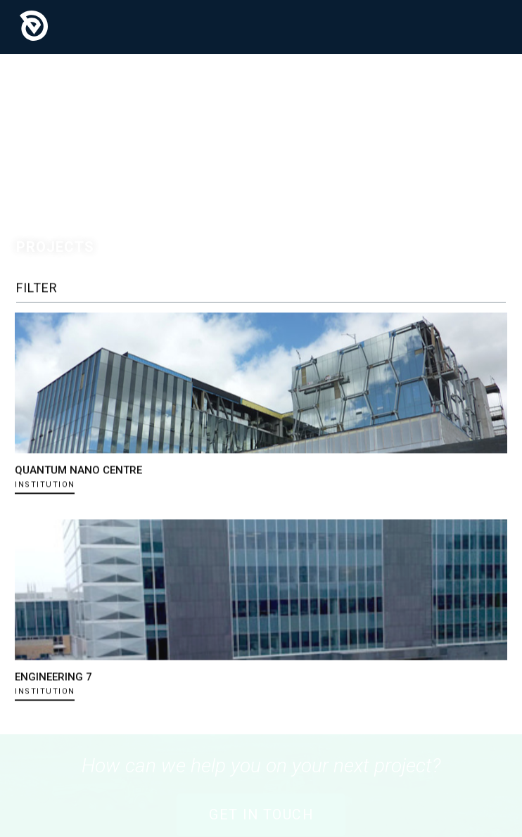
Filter (37, 287)
